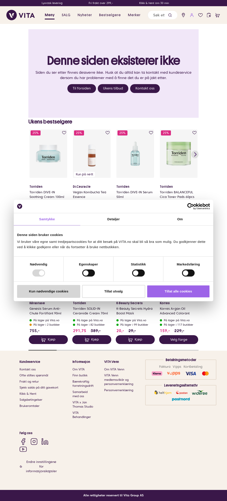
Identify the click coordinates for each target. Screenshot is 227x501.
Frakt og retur (29, 381)
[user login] (192, 15)
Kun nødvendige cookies (48, 291)
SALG (66, 15)
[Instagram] (34, 441)
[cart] (217, 15)
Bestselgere (110, 15)
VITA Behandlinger (81, 415)
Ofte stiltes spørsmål (34, 375)
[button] (170, 15)
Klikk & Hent (28, 393)
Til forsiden (82, 88)
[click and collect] (209, 15)
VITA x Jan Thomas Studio (82, 404)
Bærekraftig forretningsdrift (83, 384)
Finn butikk (80, 375)
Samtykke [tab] (47, 219)
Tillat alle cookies (178, 291)
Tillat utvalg (113, 291)
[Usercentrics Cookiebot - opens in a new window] (190, 206)
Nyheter (85, 15)
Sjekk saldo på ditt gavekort (39, 387)
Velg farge (178, 340)
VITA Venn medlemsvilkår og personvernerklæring (118, 380)
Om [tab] (180, 219)
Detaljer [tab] (113, 219)
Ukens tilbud (113, 88)
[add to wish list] (64, 132)
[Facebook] (23, 441)
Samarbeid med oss (80, 394)
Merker (134, 15)
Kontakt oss (145, 88)
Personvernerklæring (118, 390)
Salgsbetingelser (31, 399)
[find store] (183, 15)
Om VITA (78, 369)
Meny (50, 15)
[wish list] (200, 15)
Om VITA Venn (114, 369)
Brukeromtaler (29, 406)
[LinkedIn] (45, 441)
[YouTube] (23, 449)
